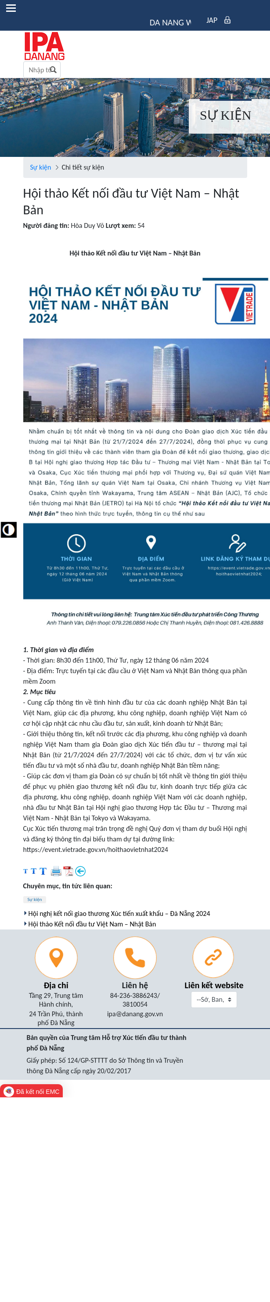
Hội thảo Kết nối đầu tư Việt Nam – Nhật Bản (92, 924)
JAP (211, 20)
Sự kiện (35, 899)
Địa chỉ (55, 985)
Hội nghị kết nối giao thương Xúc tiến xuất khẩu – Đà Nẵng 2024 (119, 913)
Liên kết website (213, 985)
